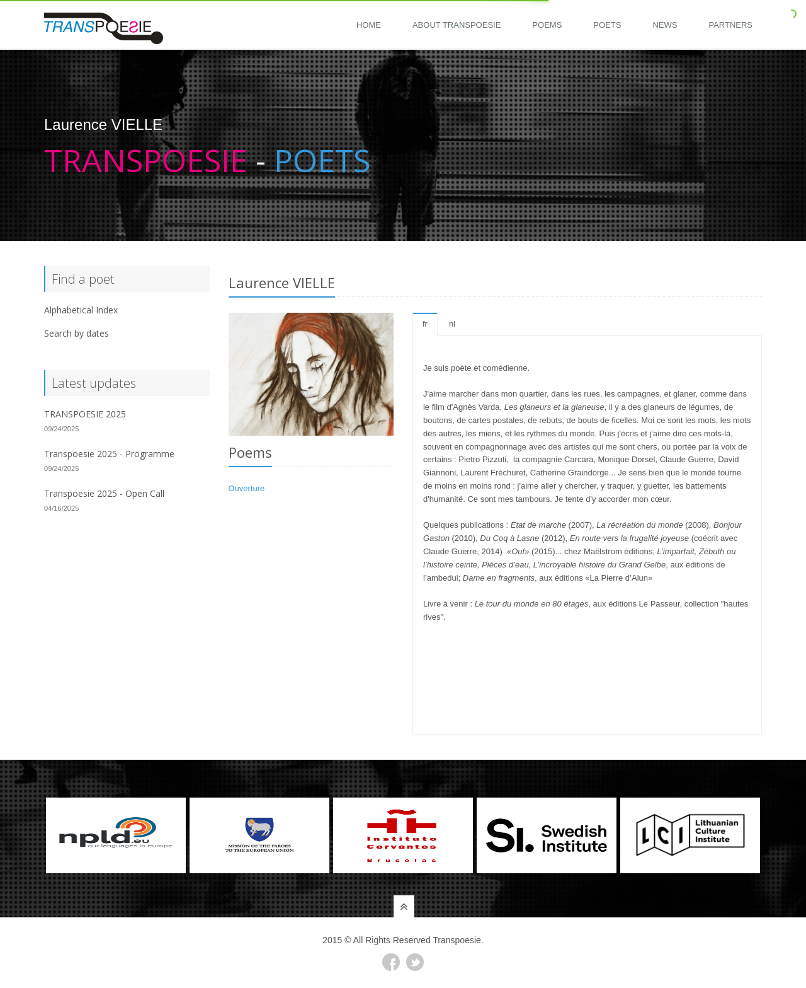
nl (452, 323)
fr (425, 323)
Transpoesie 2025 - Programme (109, 454)
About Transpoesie (456, 25)
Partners (730, 25)
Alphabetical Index (81, 310)
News (664, 25)
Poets (607, 25)
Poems (547, 25)
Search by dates (76, 333)
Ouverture (247, 488)
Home (368, 25)
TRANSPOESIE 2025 (85, 414)
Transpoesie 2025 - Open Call (104, 493)
